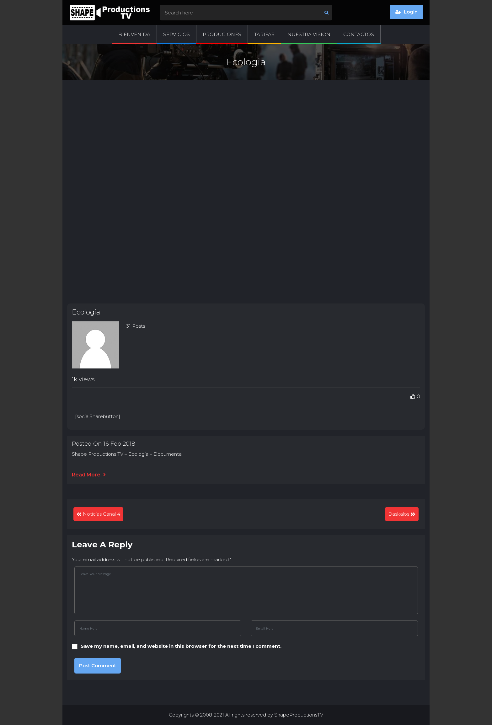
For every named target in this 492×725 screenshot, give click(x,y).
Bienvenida (134, 34)
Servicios (176, 34)
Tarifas (264, 34)
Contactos (358, 34)
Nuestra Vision (308, 34)
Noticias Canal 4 (101, 514)
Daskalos (398, 514)
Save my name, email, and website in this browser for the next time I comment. (181, 646)
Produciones (222, 34)
